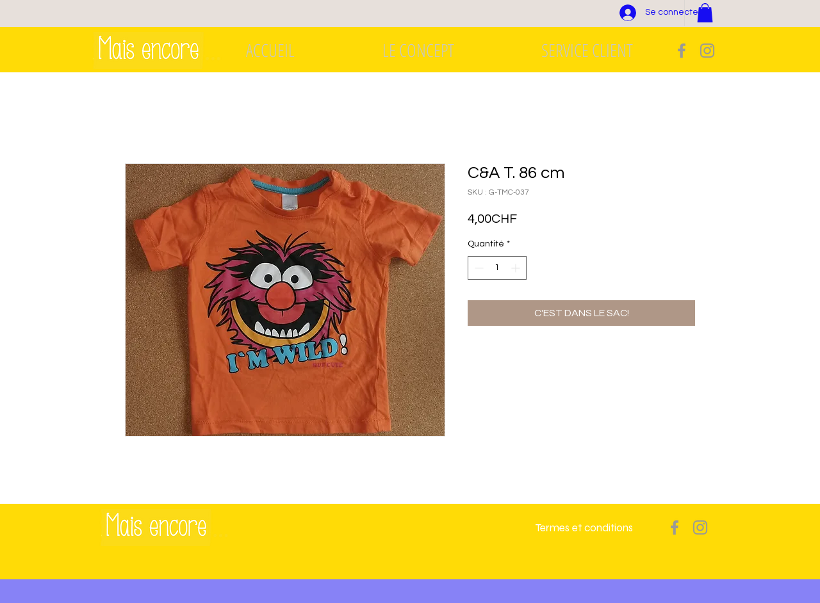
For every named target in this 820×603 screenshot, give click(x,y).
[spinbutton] (497, 268)
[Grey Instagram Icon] (707, 50)
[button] (705, 12)
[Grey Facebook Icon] (681, 50)
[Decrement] (478, 268)
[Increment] (517, 268)
